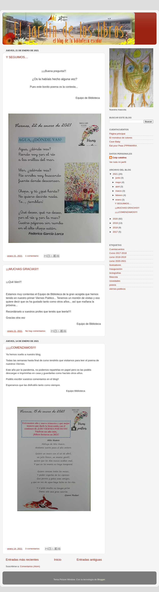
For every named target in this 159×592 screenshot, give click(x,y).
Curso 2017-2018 (118, 253)
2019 (115, 223)
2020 (115, 219)
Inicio (57, 559)
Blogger (101, 579)
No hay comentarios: (35, 331)
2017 (115, 232)
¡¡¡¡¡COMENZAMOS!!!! (21, 347)
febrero (119, 195)
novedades (114, 281)
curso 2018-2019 (117, 257)
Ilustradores (115, 265)
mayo (118, 182)
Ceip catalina (119, 157)
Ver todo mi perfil (117, 162)
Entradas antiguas (89, 559)
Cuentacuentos (116, 249)
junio (118, 178)
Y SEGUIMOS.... (17, 57)
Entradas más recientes (22, 559)
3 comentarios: (32, 548)
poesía (112, 285)
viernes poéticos (117, 289)
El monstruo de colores (120, 137)
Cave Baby (114, 141)
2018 (115, 227)
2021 (115, 174)
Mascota (113, 277)
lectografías (115, 273)
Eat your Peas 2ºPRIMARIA (123, 145)
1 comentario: (32, 256)
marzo (118, 191)
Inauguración (115, 269)
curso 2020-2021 (117, 261)
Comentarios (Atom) (30, 566)
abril (117, 186)
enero (118, 199)
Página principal (117, 133)
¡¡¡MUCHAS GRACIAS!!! (22, 269)
